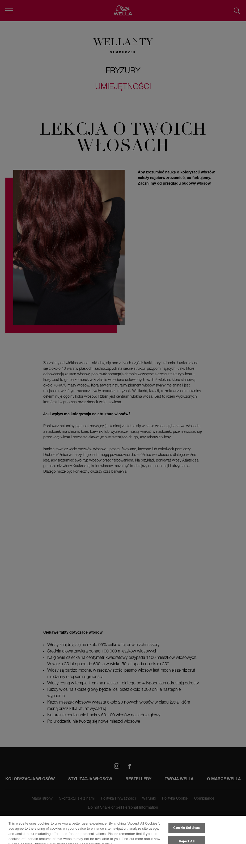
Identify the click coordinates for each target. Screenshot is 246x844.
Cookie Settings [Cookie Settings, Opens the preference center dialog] (186, 828)
